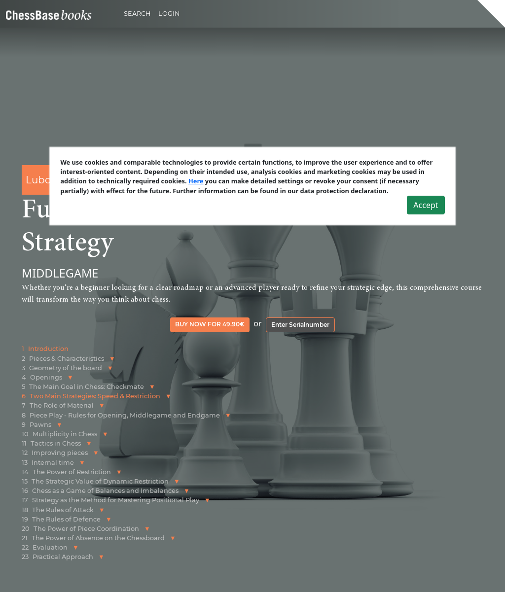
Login (169, 13)
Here (196, 181)
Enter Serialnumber (300, 324)
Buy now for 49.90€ (210, 324)
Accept (425, 205)
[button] (112, 358)
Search (137, 13)
